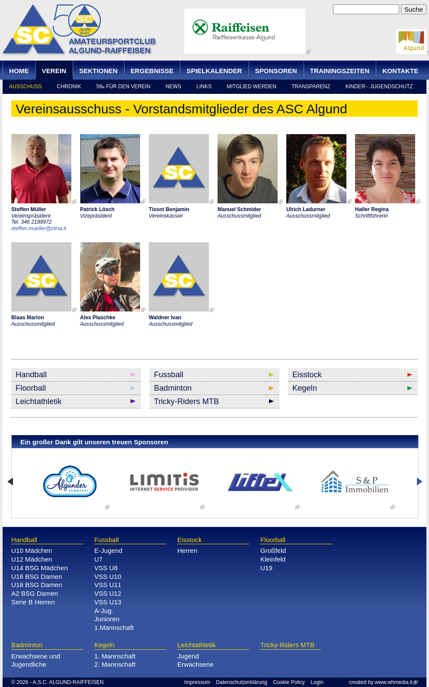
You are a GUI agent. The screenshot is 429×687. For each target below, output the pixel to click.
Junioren (106, 619)
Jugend (188, 656)
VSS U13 (107, 602)
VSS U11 (107, 584)
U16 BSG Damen (36, 576)
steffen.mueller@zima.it (38, 228)
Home (19, 70)
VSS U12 (107, 593)
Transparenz (310, 86)
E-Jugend (108, 550)
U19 (266, 567)
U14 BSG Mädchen (39, 567)
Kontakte (400, 70)
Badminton (173, 387)
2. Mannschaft (114, 664)
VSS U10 (107, 576)
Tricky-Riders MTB (186, 401)
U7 (98, 559)
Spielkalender (214, 70)
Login (317, 682)
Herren (187, 550)
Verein (54, 70)
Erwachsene (195, 664)
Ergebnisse (152, 70)
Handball (31, 374)
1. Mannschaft (114, 656)
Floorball (31, 387)
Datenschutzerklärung (241, 682)
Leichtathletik (38, 401)
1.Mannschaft (114, 627)
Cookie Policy (289, 682)
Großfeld (273, 550)
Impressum (197, 682)
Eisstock (307, 374)
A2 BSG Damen (34, 593)
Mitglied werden (251, 86)
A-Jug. (103, 610)
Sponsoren (276, 70)
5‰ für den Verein (123, 86)
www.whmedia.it (394, 682)
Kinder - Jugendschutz (379, 86)
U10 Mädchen (31, 550)
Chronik (69, 86)
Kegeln (304, 387)
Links (203, 86)
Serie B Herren (32, 602)
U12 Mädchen (31, 559)
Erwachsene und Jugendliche (35, 660)
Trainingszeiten (340, 70)
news (173, 86)
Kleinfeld (272, 559)
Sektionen (98, 70)
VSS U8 (106, 567)
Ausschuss (25, 86)
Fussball (168, 374)
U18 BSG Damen (36, 584)
